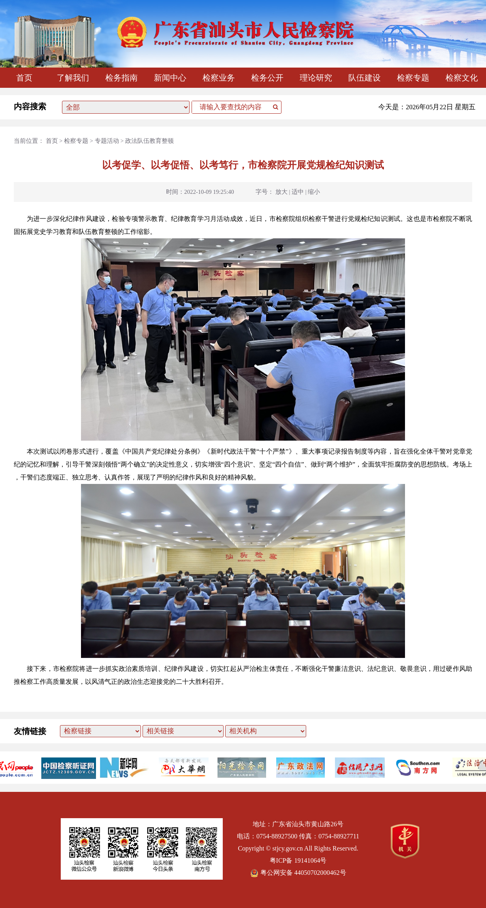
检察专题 (413, 77)
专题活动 (107, 141)
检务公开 (267, 77)
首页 (24, 77)
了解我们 (73, 77)
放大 (281, 192)
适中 (298, 192)
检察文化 (462, 77)
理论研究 (316, 77)
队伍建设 (364, 77)
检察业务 (218, 77)
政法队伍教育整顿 (149, 141)
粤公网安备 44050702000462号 (298, 872)
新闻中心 (170, 77)
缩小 (314, 192)
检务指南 (121, 77)
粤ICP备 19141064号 (298, 860)
